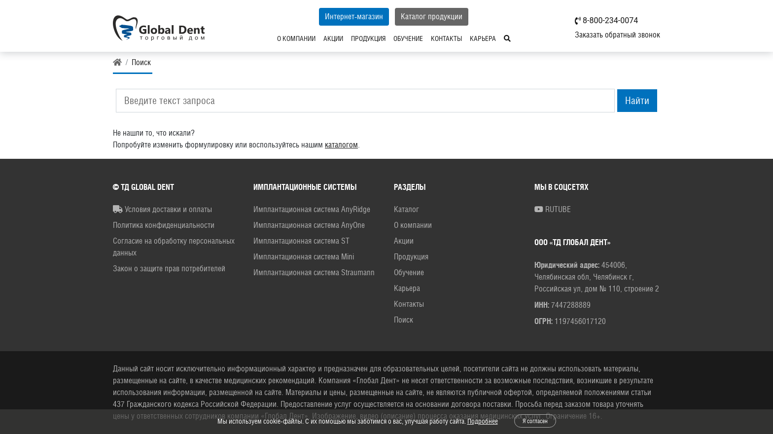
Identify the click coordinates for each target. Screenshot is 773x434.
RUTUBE (552, 209)
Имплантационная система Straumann (314, 272)
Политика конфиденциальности (163, 225)
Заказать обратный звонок (617, 34)
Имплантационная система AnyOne (309, 225)
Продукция (368, 38)
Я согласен (535, 421)
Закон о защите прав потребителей (169, 268)
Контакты (446, 38)
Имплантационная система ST (301, 241)
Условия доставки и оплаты (162, 209)
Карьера (483, 38)
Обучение (408, 38)
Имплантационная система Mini (303, 256)
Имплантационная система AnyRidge (311, 209)
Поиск (403, 320)
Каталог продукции (431, 16)
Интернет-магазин (354, 16)
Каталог (406, 209)
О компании (296, 38)
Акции (333, 38)
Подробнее (482, 421)
